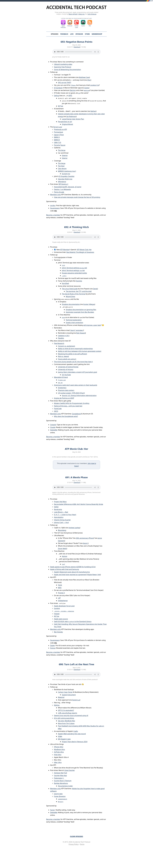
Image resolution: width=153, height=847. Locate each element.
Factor (52, 810)
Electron (73, 90)
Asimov (64, 556)
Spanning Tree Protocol (62, 67)
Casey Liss (81, 14)
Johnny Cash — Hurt (61, 522)
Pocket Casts (76, 26)
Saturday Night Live (65, 179)
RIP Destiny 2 (63, 184)
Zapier (52, 645)
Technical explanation (74, 320)
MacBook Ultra (59, 749)
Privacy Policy (73, 844)
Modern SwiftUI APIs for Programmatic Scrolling (71, 403)
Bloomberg (62, 530)
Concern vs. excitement (66, 346)
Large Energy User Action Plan (73, 119)
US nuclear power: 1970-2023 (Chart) (71, 393)
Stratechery (62, 388)
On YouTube (66, 375)
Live (72, 34)
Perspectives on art (65, 122)
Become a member (53, 215)
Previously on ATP (60, 129)
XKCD (56, 411)
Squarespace (55, 208)
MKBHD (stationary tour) (67, 171)
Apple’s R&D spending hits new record (72, 734)
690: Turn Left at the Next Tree (76, 664)
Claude (52, 427)
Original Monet (67, 124)
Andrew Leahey (74, 528)
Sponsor (79, 34)
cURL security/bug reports (67, 713)
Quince (52, 648)
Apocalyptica (58, 517)
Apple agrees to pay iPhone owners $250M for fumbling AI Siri (73, 567)
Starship (79, 281)
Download (77, 47)
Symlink (57, 608)
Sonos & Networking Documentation (67, 69)
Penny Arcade (59, 192)
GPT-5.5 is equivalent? (66, 710)
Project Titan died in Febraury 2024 (74, 742)
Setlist (56, 507)
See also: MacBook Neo (66, 721)
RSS (90, 26)
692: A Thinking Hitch (76, 227)
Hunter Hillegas (89, 304)
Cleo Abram (62, 168)
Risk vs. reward (63, 356)
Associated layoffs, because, (67, 187)
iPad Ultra (57, 755)
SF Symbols (58, 88)
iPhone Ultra (58, 747)
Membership (97, 34)
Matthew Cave (84, 77)
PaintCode (58, 409)
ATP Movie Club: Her (84, 250)
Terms (82, 844)
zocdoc (52, 205)
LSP (59, 598)
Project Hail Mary (60, 502)
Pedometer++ (59, 778)
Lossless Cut (94, 85)
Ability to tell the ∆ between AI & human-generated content (79, 351)
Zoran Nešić (62, 548)
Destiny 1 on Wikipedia (62, 189)
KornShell (65, 283)
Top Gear (61, 166)
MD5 (59, 588)
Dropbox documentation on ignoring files (81, 310)
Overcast (69, 26)
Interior (64, 158)
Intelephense (63, 601)
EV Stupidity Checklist (66, 176)
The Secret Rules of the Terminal (73, 294)
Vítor (89, 80)
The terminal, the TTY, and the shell (79, 291)
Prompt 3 (61, 593)
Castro (83, 26)
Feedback (64, 34)
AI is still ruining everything (64, 718)
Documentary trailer (65, 786)
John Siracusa (92, 14)
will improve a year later (92, 325)
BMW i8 (57, 140)
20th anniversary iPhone (85, 538)
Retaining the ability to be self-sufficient (72, 354)
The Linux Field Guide (70, 289)
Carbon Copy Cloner (65, 692)
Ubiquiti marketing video (63, 64)
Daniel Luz (76, 700)
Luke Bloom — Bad (61, 512)
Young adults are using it (67, 359)
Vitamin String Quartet (62, 520)
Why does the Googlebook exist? (66, 416)
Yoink (60, 585)
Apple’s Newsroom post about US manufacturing (72, 572)
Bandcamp (58, 509)
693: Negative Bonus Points (76, 41)
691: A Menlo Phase (76, 477)
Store (87, 34)
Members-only (55, 195)
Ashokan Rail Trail (60, 773)
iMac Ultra (57, 762)
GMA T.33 (57, 142)
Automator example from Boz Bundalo (80, 312)
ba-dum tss (66, 174)
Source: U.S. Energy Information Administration (79, 395)
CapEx (75, 731)
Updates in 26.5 (63, 336)
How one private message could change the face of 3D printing (77, 197)
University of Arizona (65, 369)
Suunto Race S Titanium (62, 781)
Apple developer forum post (64, 606)
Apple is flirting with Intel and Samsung (64, 569)
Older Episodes (76, 836)
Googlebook (76, 414)
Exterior (65, 155)
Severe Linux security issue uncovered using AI (71, 715)
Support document (69, 695)
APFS (70, 96)
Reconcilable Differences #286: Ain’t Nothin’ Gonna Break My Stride (78, 504)
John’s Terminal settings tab (74, 268)
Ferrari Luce (57, 127)
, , (64, 611)
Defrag (56, 96)
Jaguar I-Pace (59, 135)
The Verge (61, 150)
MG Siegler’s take (64, 739)
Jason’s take (58, 794)
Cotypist (53, 425)
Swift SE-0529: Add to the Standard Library (72, 621)
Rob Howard (80, 333)
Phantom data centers (66, 390)
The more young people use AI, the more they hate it (73, 362)
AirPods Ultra (59, 752)
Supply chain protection (74, 322)
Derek (95, 289)
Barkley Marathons (61, 783)
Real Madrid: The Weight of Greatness (80, 252)
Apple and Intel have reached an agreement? (70, 575)
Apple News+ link (94, 575)
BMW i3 (57, 137)
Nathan (93, 111)
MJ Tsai (60, 106)
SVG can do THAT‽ (64, 82)
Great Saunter (69, 770)
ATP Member (64, 250)
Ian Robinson (71, 116)
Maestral (61, 697)
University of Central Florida (68, 367)
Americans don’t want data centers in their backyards (75, 385)
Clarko (86, 88)
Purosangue (58, 132)
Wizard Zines (70, 296)
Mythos (57, 705)
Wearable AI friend (61, 377)
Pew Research (59, 343)
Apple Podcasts (63, 26)
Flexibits (61, 338)
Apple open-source (61, 619)
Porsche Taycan (59, 145)
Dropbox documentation (71, 304)
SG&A (60, 736)
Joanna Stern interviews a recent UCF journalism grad (77, 372)
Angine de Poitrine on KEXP (64, 398)
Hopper (57, 614)
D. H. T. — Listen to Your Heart (65, 515)
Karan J (85, 543)
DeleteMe (53, 430)
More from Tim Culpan (66, 723)
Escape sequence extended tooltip (74, 273)
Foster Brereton (60, 796)
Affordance (62, 182)
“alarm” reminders (76, 330)
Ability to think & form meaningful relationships (75, 349)
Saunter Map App (60, 775)
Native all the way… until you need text (68, 406)
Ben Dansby (58, 632)
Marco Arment (73, 14)
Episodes (54, 34)
